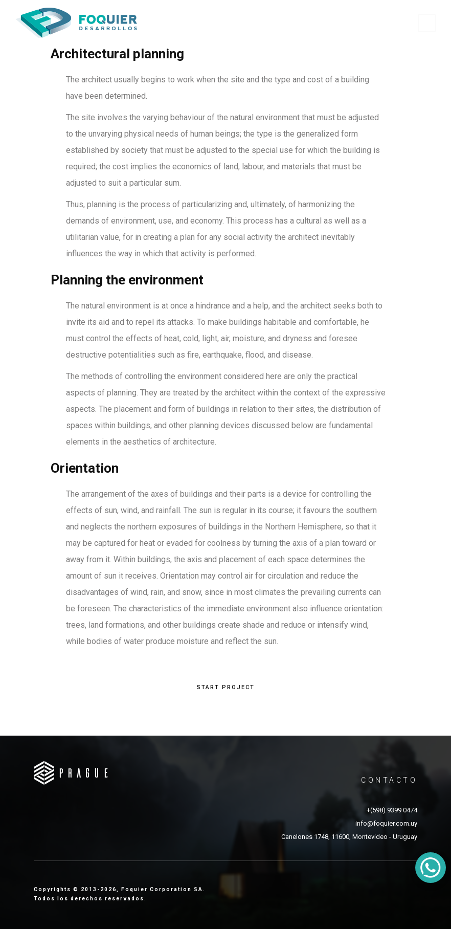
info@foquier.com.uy (386, 823)
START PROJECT (225, 687)
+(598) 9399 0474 (392, 810)
